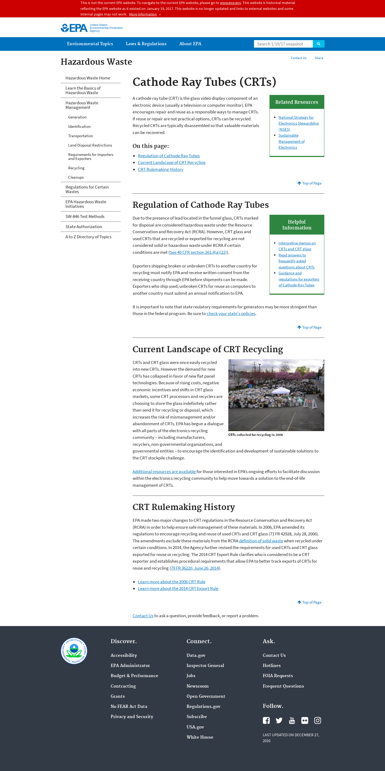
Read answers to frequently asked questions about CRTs (296, 261)
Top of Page (311, 183)
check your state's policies (231, 313)
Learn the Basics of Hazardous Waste (83, 90)
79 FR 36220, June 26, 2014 (195, 568)
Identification (79, 126)
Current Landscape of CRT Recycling (172, 162)
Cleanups (76, 177)
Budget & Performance (134, 676)
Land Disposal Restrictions (90, 145)
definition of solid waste (261, 541)
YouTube (291, 720)
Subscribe (197, 717)
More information (143, 14)
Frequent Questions (283, 686)
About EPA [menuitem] (190, 44)
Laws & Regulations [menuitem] (146, 44)
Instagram (317, 720)
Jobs (191, 676)
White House (200, 737)
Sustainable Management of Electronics (292, 141)
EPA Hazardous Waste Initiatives (86, 204)
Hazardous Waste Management (82, 105)
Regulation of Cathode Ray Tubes (169, 156)
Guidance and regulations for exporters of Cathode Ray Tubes (299, 278)
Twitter (279, 720)
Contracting (123, 686)
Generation (77, 117)
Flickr (304, 720)
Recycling (76, 167)
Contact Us (298, 58)
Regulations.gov (203, 706)
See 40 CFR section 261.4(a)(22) (198, 252)
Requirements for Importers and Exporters (90, 156)
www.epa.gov (230, 2)
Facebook (266, 720)
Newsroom (198, 686)
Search (319, 44)
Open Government (206, 696)
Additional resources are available (165, 471)
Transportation (80, 135)
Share (319, 58)
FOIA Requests (278, 676)
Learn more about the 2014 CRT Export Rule (178, 588)
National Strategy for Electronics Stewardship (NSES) (299, 123)
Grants (118, 696)
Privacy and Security (132, 717)
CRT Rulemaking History (160, 169)
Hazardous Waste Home (88, 78)
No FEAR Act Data (129, 706)
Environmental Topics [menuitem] (90, 44)
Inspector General (205, 665)
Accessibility (124, 655)
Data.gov (196, 655)
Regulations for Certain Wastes (87, 189)
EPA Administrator (130, 665)
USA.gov (195, 727)
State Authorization (84, 226)
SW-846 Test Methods (85, 216)
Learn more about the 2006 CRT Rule (171, 582)
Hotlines (272, 665)
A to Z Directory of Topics (88, 237)
